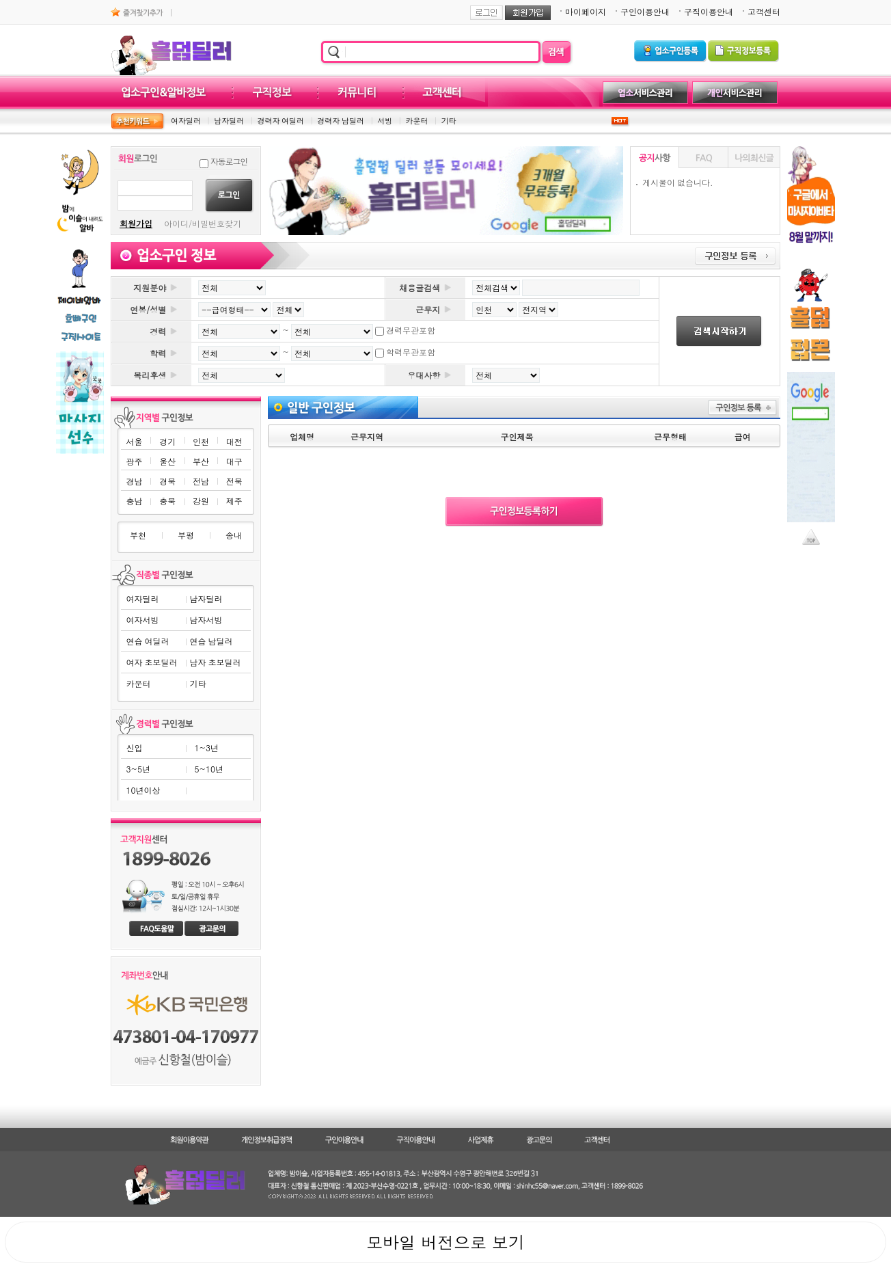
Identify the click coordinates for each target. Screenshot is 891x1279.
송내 (233, 535)
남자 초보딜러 (215, 662)
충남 (134, 501)
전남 (201, 481)
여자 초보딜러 (152, 662)
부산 (201, 461)
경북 (167, 481)
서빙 (384, 121)
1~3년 (207, 747)
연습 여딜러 (147, 641)
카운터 (416, 121)
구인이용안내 (645, 11)
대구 (234, 461)
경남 (134, 481)
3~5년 (138, 769)
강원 (201, 501)
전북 (234, 481)
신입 (134, 747)
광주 (134, 461)
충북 (167, 501)
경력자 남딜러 (340, 121)
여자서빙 (142, 619)
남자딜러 (229, 121)
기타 (448, 121)
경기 (167, 441)
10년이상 (143, 790)
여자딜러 (186, 121)
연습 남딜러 (210, 641)
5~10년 (209, 769)
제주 (234, 501)
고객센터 (764, 11)
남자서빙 (205, 619)
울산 (167, 461)
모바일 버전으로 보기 (445, 1242)
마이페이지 (585, 11)
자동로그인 (228, 161)
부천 (138, 535)
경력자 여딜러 (280, 121)
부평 (186, 535)
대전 (234, 441)
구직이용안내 (708, 11)
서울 (134, 441)
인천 (201, 441)
